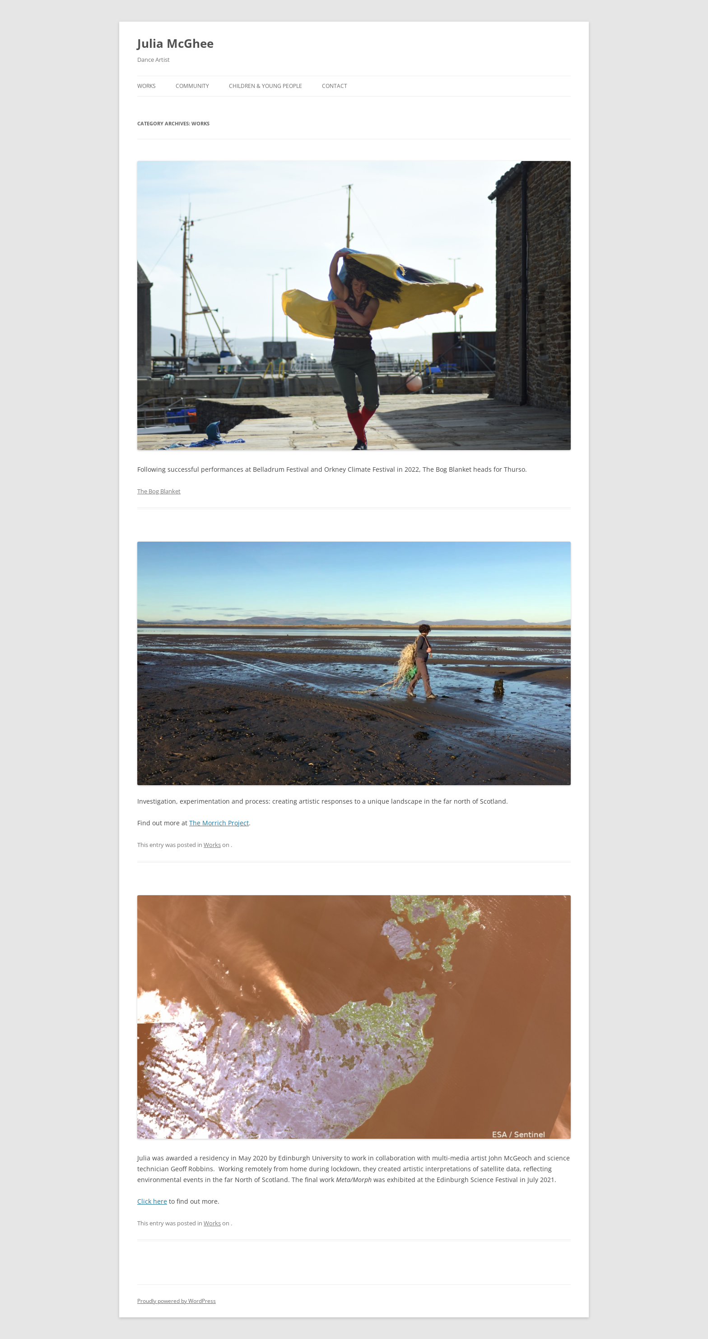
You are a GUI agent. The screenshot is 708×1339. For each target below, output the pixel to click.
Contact (334, 86)
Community (192, 86)
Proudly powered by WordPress (176, 1301)
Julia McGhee (175, 43)
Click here (152, 1201)
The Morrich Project (219, 823)
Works (146, 86)
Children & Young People (265, 86)
